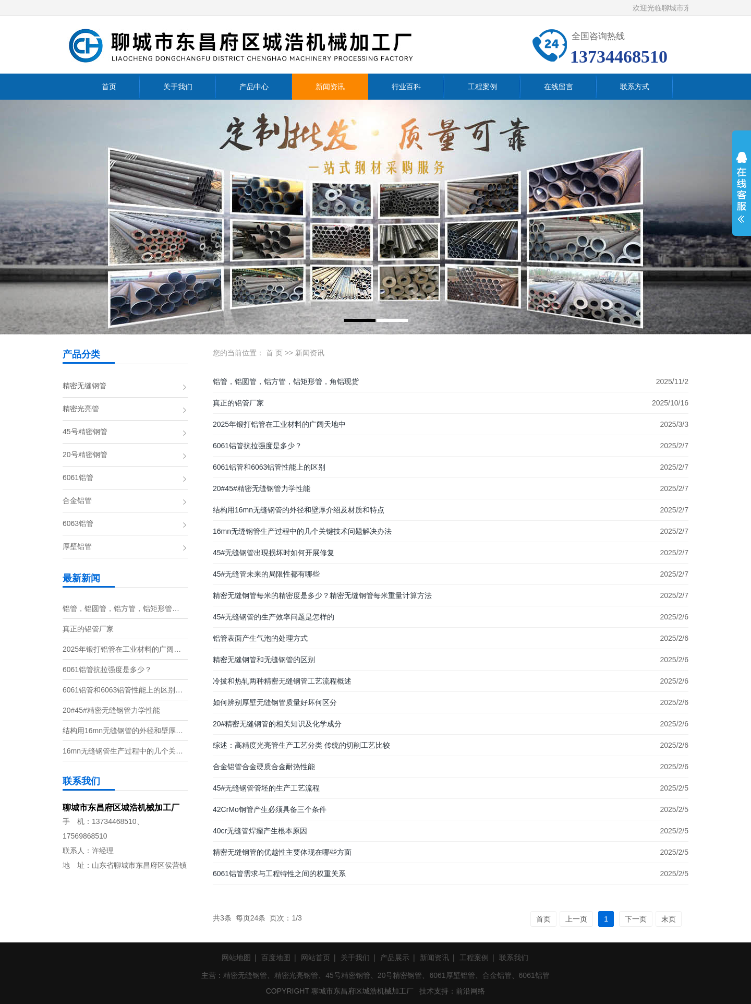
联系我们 (513, 957)
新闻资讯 (309, 353)
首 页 (274, 353)
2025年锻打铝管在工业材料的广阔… (122, 649)
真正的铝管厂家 (88, 629)
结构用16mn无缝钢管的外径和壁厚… (123, 730)
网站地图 (236, 957)
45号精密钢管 (85, 431)
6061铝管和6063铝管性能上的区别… (123, 690)
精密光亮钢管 (296, 975)
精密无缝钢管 (84, 385)
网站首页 (315, 957)
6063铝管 (78, 523)
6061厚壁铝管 (452, 975)
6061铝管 (78, 477)
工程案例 (474, 957)
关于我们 (355, 957)
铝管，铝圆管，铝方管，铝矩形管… (121, 608)
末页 (668, 919)
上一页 (576, 919)
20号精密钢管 (85, 454)
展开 (741, 194)
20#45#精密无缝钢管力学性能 (111, 710)
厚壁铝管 (77, 546)
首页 (543, 919)
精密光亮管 (81, 408)
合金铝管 (77, 500)
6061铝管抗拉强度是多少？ (107, 669)
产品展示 (394, 957)
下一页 (636, 919)
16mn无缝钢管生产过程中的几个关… (123, 751)
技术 (426, 991)
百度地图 (275, 957)
